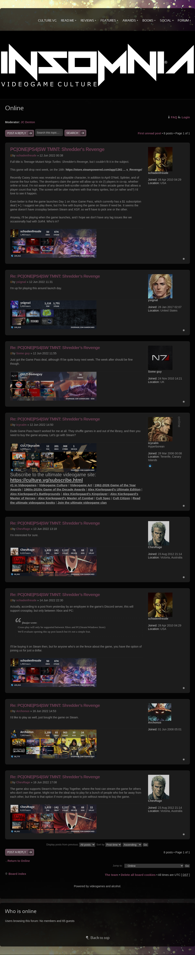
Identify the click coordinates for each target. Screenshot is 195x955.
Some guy (23, 353)
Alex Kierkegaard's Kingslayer (85, 494)
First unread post (149, 133)
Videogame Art (81, 485)
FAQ (174, 117)
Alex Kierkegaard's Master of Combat (65, 498)
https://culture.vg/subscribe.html (46, 480)
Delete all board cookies (138, 874)
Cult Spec (103, 498)
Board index (17, 873)
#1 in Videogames (23, 485)
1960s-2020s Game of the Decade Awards (54, 489)
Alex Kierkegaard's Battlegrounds (35, 494)
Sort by (108, 844)
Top (184, 259)
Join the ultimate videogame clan (82, 502)
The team (111, 874)
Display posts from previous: (70, 844)
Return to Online (19, 860)
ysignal (21, 281)
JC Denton (28, 122)
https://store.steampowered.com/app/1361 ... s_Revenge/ (104, 169)
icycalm (21, 424)
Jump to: (117, 865)
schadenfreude (26, 155)
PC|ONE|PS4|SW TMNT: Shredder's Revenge (57, 149)
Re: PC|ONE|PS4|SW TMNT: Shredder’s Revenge (55, 276)
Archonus (22, 711)
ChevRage (23, 528)
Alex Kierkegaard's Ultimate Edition (114, 489)
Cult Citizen (121, 498)
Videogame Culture (53, 485)
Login (186, 117)
